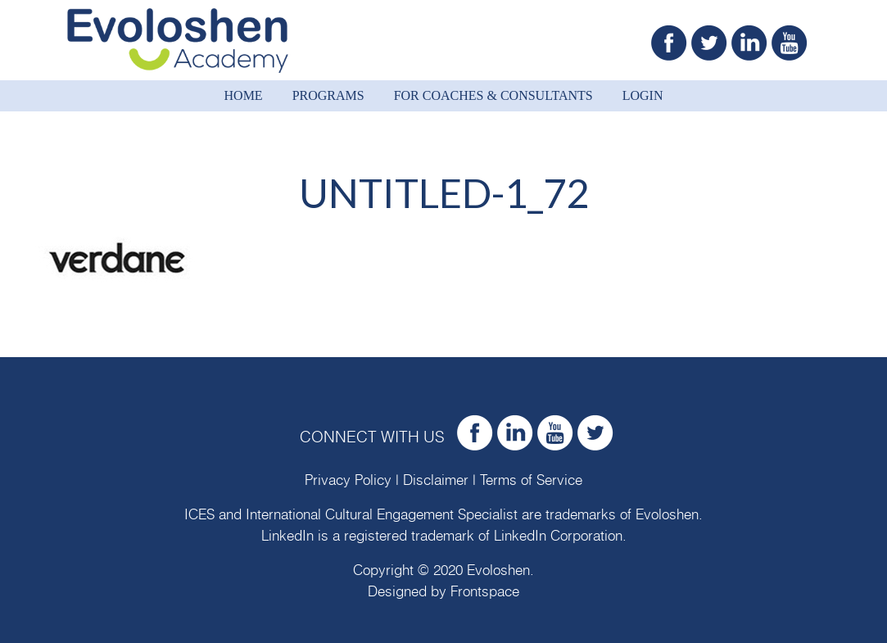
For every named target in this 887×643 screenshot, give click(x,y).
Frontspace (484, 592)
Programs (328, 95)
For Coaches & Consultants (493, 95)
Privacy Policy (348, 480)
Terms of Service (531, 480)
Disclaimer (435, 480)
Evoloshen (667, 515)
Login (642, 95)
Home (243, 95)
